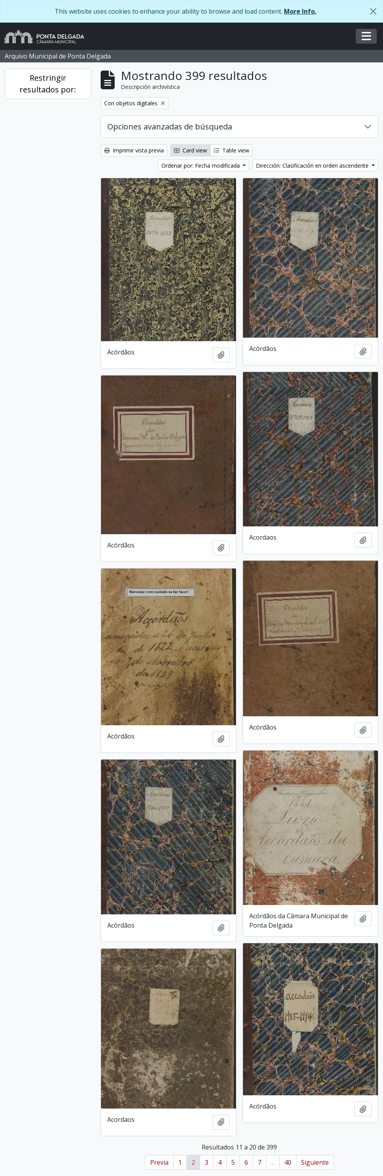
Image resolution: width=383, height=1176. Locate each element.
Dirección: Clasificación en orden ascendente (313, 165)
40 (287, 1162)
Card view (190, 150)
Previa (159, 1162)
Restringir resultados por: (48, 84)
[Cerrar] (373, 11)
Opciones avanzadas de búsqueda (169, 126)
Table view (231, 150)
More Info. (300, 11)
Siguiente (315, 1162)
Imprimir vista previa (134, 150)
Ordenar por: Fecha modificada (201, 165)
